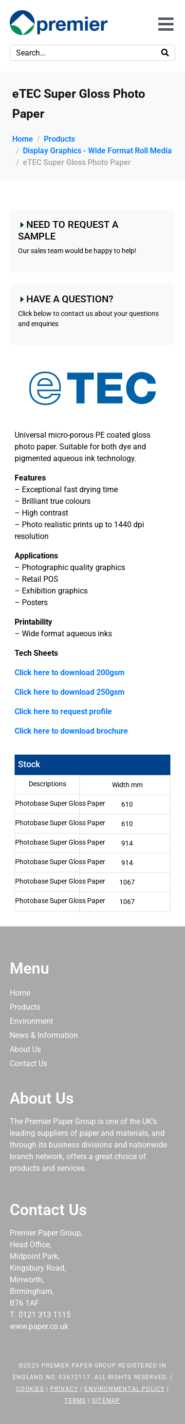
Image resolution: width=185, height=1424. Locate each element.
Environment (31, 1021)
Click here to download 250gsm (70, 692)
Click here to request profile (63, 711)
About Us (25, 1049)
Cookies (30, 1389)
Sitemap (106, 1400)
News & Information (44, 1035)
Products (25, 1007)
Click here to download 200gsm (70, 672)
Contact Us (28, 1063)
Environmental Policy (124, 1389)
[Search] (165, 52)
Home (20, 993)
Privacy (64, 1389)
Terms (75, 1400)
